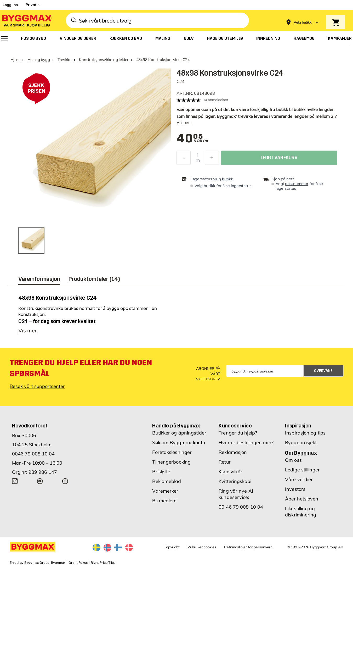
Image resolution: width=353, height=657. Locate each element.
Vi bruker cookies (201, 547)
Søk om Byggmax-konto (178, 442)
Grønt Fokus (78, 563)
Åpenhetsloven (301, 499)
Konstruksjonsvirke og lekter (103, 59)
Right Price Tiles (103, 563)
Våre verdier (299, 479)
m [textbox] (198, 162)
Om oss (293, 460)
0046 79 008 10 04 (33, 454)
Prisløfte (161, 472)
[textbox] (189, 139)
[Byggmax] (26, 21)
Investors (295, 489)
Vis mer (183, 122)
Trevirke (64, 59)
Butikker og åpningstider (179, 433)
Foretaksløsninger (172, 452)
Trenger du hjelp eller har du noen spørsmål (81, 368)
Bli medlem (164, 501)
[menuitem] (4, 38)
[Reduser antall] (183, 159)
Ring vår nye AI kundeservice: (236, 494)
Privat (31, 4)
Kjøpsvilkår (230, 472)
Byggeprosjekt (301, 442)
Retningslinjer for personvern (248, 547)
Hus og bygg (38, 59)
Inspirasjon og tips (305, 433)
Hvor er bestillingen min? (246, 442)
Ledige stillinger (302, 470)
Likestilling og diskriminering (300, 511)
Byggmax (58, 563)
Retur (225, 462)
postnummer (296, 184)
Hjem (15, 59)
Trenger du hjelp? (238, 433)
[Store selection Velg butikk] (302, 22)
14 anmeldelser (215, 100)
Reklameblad (166, 481)
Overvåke (323, 371)
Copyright (171, 547)
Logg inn (10, 4)
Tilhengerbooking (171, 462)
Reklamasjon (233, 452)
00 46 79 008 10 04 (241, 507)
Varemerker (165, 491)
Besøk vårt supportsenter (37, 386)
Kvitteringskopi (235, 481)
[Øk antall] (212, 159)
